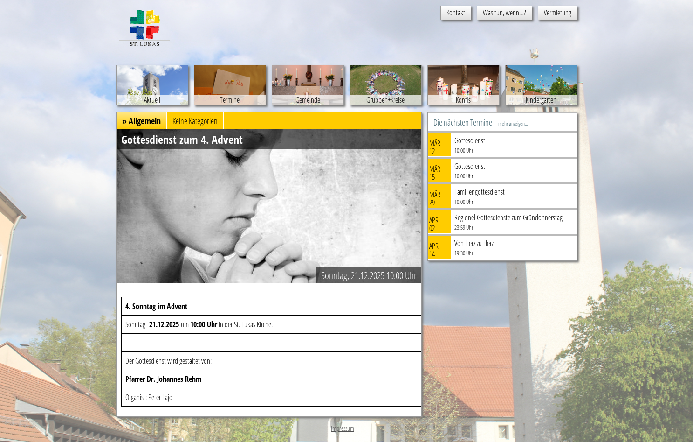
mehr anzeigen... (513, 123)
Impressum (342, 428)
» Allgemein (141, 120)
